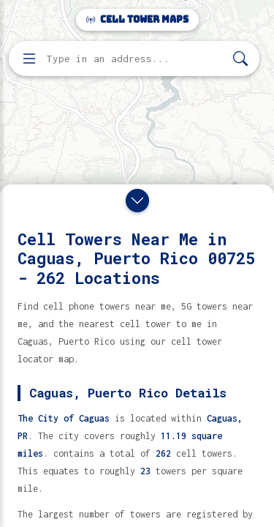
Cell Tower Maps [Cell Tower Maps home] (137, 19)
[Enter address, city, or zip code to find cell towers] (135, 59)
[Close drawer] (137, 200)
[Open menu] (29, 58)
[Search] (240, 58)
